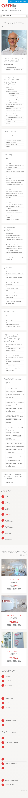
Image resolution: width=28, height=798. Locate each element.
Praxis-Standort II (14, 615)
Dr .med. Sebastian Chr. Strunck (11, 780)
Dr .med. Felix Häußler (9, 759)
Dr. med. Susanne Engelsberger (11, 742)
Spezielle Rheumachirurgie (10, 720)
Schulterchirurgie (8, 685)
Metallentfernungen (9, 724)
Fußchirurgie (7, 707)
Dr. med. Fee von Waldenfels (11, 746)
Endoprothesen (8, 676)
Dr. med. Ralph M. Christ (10, 738)
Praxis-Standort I (14, 579)
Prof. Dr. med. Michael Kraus (11, 763)
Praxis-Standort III (14, 651)
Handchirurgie (8, 702)
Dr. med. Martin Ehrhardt (10, 768)
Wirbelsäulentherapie (9, 680)
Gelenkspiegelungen (9, 698)
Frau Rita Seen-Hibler (9, 784)
